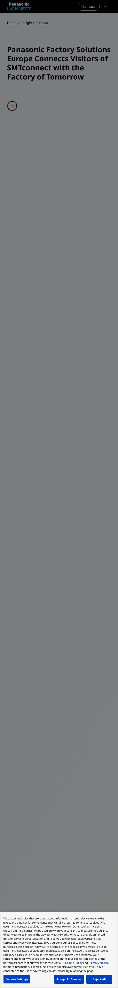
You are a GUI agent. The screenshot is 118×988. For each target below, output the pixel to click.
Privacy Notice (99, 963)
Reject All (99, 979)
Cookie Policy (73, 963)
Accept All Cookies (69, 979)
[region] (59, 950)
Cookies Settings (17, 979)
